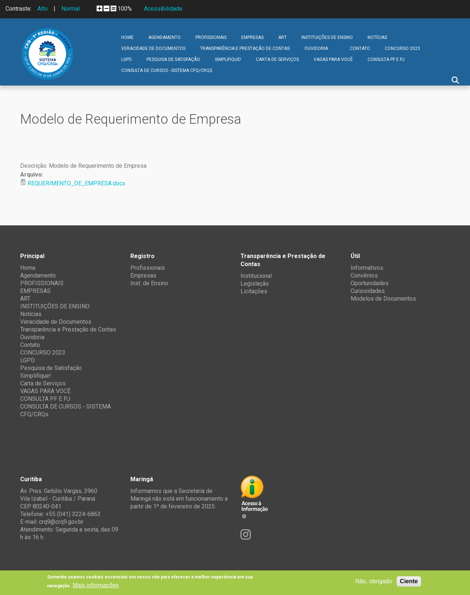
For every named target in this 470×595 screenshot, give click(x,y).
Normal (70, 8)
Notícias (377, 37)
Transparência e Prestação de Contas (245, 48)
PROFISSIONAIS (211, 37)
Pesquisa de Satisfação (173, 59)
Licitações (254, 291)
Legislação (255, 283)
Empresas (143, 275)
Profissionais (147, 267)
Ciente (409, 581)
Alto (42, 8)
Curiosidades (368, 290)
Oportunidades (369, 283)
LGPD (126, 59)
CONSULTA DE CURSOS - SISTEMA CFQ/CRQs (166, 70)
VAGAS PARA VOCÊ (333, 59)
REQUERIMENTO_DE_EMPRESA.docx (76, 183)
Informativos (367, 267)
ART (282, 37)
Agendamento (164, 37)
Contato (360, 48)
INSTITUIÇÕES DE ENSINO (327, 37)
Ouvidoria (316, 48)
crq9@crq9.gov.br (61, 521)
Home (127, 37)
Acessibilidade (163, 8)
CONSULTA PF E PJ (386, 59)
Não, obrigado (374, 581)
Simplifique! (228, 59)
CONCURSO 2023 (402, 48)
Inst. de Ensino (149, 283)
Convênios (364, 275)
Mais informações (96, 585)
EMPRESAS (252, 37)
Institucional (256, 275)
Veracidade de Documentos (153, 48)
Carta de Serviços (277, 59)
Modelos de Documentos (383, 298)
